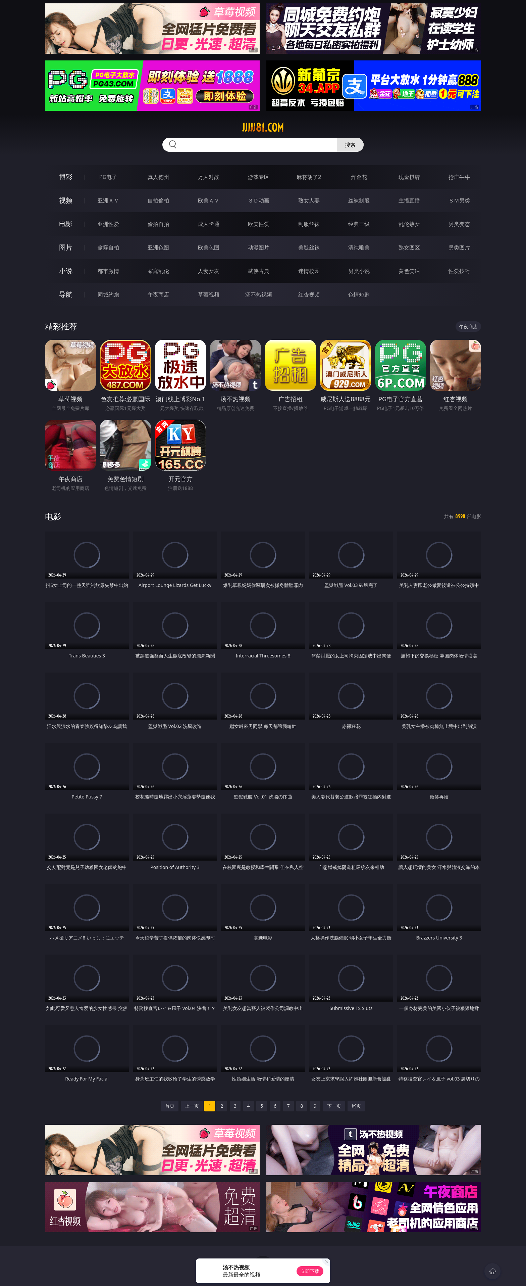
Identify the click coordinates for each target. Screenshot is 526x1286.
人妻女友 (208, 271)
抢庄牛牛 (459, 177)
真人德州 (158, 177)
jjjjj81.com (263, 127)
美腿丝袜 (309, 247)
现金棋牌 (409, 177)
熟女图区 (409, 247)
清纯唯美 (359, 247)
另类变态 (459, 224)
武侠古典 (258, 271)
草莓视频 (208, 294)
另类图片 (459, 247)
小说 (65, 270)
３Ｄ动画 (258, 200)
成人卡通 (208, 224)
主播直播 (409, 200)
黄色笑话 (409, 271)
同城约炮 (108, 294)
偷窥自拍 (108, 247)
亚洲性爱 (108, 224)
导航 (65, 294)
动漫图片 (258, 247)
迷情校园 (309, 271)
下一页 (334, 1106)
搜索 (350, 144)
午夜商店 (158, 294)
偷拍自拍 (158, 224)
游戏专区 (258, 177)
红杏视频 (309, 294)
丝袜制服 (359, 200)
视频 (65, 200)
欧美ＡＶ (208, 200)
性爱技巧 (459, 271)
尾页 (356, 1106)
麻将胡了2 (309, 177)
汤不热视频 (258, 294)
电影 (65, 223)
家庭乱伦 (158, 271)
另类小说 (359, 271)
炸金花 (359, 177)
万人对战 (208, 177)
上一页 (192, 1106)
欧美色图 (208, 247)
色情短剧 (359, 294)
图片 (65, 247)
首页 (169, 1106)
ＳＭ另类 (459, 200)
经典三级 (359, 224)
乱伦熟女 (409, 224)
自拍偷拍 (158, 200)
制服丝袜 (309, 224)
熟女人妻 (309, 200)
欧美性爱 (258, 224)
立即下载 (310, 1271)
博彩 (65, 176)
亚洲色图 (158, 247)
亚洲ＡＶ (108, 200)
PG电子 (108, 177)
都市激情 (108, 271)
